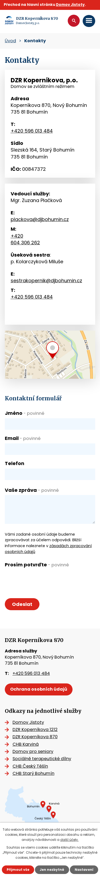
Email (23, 438)
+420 (17, 236)
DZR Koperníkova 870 (35, 737)
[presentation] (45, 580)
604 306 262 (25, 242)
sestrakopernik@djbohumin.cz (46, 280)
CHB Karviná (26, 744)
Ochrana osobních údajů (38, 689)
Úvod (10, 41)
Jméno (24, 413)
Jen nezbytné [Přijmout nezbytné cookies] (52, 869)
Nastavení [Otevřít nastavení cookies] (84, 869)
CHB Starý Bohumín (33, 773)
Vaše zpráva (32, 490)
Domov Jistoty (70, 4)
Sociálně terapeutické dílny (42, 759)
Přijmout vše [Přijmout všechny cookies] (18, 869)
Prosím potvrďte (37, 564)
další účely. (69, 839)
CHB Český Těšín (30, 766)
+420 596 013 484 (32, 130)
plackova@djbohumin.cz (40, 219)
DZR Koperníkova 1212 (35, 729)
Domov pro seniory (33, 751)
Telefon (14, 463)
